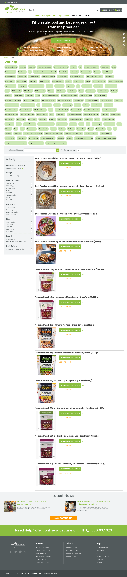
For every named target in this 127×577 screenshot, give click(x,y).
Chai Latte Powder (86, 72)
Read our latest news (63, 518)
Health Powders (19, 95)
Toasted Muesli (81, 129)
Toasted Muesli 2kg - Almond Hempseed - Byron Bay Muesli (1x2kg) (66, 352)
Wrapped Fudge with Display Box (84, 138)
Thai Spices (71, 129)
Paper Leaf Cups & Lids (11, 114)
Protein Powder (9, 119)
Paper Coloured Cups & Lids (91, 110)
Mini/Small (86, 105)
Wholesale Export (42, 562)
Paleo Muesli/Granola (40, 110)
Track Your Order (42, 548)
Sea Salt (19, 124)
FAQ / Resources (102, 548)
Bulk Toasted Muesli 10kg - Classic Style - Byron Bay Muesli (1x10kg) (66, 214)
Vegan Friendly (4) (12, 212)
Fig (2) (8, 190)
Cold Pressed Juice (57, 81)
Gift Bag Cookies (16, 91)
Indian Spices (118, 100)
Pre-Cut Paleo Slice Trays (74, 114)
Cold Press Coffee (44, 81)
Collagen (68, 81)
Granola (81, 91)
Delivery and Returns (43, 551)
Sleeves (81, 124)
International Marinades (27, 105)
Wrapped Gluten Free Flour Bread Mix (106, 138)
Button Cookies (63, 72)
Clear (25, 166)
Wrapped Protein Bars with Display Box (15, 143)
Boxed (114, 67)
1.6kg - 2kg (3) (10, 222)
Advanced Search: (16, 150)
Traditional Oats (100, 129)
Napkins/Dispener (96, 105)
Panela (51, 110)
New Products (41, 553)
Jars (38, 105)
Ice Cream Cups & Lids (92, 100)
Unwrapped (17, 133)
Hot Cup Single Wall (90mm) (31, 100)
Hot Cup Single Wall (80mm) (13, 100)
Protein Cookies (115, 114)
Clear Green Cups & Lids (77, 76)
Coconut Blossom (21, 81)
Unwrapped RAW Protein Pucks (73, 133)
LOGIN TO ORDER (65, 168)
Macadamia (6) (11, 195)
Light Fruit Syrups (67, 105)
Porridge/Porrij (60, 114)
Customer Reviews (102, 556)
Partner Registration (73, 553)
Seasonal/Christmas (29, 124)
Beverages (46, 16)
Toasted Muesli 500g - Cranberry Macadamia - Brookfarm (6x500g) (67, 436)
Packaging (57, 16)
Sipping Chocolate (62, 124)
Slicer (87, 124)
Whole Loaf (61, 138)
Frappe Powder (59, 86)
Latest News (77, 16)
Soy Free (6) (10, 210)
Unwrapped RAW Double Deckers (33, 133)
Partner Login (71, 556)
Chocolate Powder (34, 76)
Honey (38, 95)
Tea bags (53, 129)
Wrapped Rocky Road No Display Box (56, 143)
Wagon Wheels (21, 138)
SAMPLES (87, 16)
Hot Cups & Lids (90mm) (64, 100)
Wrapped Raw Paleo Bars (36, 143)
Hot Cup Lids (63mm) (86, 95)
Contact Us (100, 551)
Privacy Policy (41, 559)
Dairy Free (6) (10, 207)
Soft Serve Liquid (96, 124)
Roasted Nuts (88, 119)
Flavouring (49, 86)
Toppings (90, 129)
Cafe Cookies (74, 72)
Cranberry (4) (11, 188)
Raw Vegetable (62, 119)
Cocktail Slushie (9, 81)
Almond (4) (10, 183)
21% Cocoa (23, 67)
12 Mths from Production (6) (15, 249)
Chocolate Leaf (22, 76)
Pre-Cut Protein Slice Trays (91, 114)
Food (37, 16)
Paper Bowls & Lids (76, 110)
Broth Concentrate (10, 72)
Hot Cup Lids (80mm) (100, 95)
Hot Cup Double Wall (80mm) (50, 95)
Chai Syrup (97, 72)
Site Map (99, 562)
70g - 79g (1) (10, 229)
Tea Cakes (62, 129)
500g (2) (9, 227)
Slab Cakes (73, 124)
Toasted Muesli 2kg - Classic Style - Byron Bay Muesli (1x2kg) (63, 380)
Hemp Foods (29, 95)
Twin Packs (8, 133)
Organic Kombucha (25, 110)
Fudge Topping (98, 86)
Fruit (78, 86)
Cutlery (88, 81)
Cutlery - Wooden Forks (99, 81)
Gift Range (50, 91)
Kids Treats (57, 105)
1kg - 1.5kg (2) (10, 224)
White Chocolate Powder (48, 138)
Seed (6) (9, 200)
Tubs (115, 129)
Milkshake (77, 105)
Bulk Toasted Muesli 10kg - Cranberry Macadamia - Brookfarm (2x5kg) (68, 241)
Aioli (80, 67)
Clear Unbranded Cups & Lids (94, 76)
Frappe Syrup (70, 86)
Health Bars (8, 95)
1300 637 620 (11, 2)
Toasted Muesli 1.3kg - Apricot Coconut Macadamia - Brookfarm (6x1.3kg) (70, 269)
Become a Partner (72, 551)
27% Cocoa (32, 67)
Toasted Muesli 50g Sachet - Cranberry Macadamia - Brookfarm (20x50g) (70, 463)
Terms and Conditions (44, 556)
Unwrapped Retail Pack (91, 133)
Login (119, 10)
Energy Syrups (22, 86)
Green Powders (90, 91)
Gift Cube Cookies (40, 91)
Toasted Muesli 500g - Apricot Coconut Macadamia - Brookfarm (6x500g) (70, 408)
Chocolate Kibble (10, 76)
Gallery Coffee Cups (110, 86)
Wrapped (69, 138)
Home (6, 57)
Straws (22, 129)
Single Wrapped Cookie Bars (46, 124)
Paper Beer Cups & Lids (62, 110)
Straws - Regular (43, 129)
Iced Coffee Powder (106, 100)
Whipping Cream (33, 138)
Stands (119, 124)
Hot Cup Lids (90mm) (11, 67)
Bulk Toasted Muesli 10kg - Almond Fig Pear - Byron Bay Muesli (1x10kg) (68, 158)
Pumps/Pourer (32, 119)
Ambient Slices (105, 67)
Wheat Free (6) (11, 214)
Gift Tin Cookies (60, 91)
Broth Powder (22, 72)
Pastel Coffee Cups (42, 114)
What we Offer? (72, 548)
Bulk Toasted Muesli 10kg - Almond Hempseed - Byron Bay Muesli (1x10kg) (69, 186)
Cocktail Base (109, 76)
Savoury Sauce (9, 124)
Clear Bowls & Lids (62, 76)
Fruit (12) (9, 193)
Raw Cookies (42, 119)
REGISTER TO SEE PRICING (70, 163)
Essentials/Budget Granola (36, 86)
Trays (109, 129)
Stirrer (15, 129)
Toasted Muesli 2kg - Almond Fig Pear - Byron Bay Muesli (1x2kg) (65, 325)
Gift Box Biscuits (28, 91)
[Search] (64, 10)
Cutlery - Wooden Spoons (115, 81)
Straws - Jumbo (31, 129)
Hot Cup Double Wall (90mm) (69, 95)
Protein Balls (105, 114)
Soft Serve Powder (109, 124)
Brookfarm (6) (11, 239)
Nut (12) (8, 197)
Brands (67, 16)
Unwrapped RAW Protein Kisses (53, 133)
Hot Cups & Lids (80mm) (48, 100)
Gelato (7, 91)
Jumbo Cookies (46, 105)
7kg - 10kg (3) (10, 231)
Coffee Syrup (33, 81)
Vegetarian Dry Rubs (106, 133)
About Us (99, 553)
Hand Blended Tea (103, 91)
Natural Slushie (108, 105)
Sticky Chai (8, 129)
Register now (108, 10)
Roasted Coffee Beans (76, 119)
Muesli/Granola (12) (12, 176)
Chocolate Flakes (107, 72)
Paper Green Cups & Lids (109, 110)
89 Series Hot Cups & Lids (61, 67)
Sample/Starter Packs (108, 119)
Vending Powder (9, 138)
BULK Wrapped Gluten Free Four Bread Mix (45, 72)
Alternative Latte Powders (91, 67)
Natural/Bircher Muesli (11, 110)
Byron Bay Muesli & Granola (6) (16, 241)
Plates (51, 114)
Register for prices (63, 40)
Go (58, 150)
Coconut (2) (10, 186)
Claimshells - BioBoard (48, 76)
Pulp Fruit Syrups (21, 119)
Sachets (97, 119)
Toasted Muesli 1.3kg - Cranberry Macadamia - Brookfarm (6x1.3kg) (67, 297)
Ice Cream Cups (78, 100)
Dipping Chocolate (10, 86)
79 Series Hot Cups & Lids (44, 67)
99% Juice (73, 67)
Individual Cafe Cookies (11, 105)
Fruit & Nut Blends (86, 86)
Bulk (30, 72)
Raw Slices (52, 119)
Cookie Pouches (78, 81)
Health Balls (114, 91)
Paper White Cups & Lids (27, 114)
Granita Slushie (72, 91)
